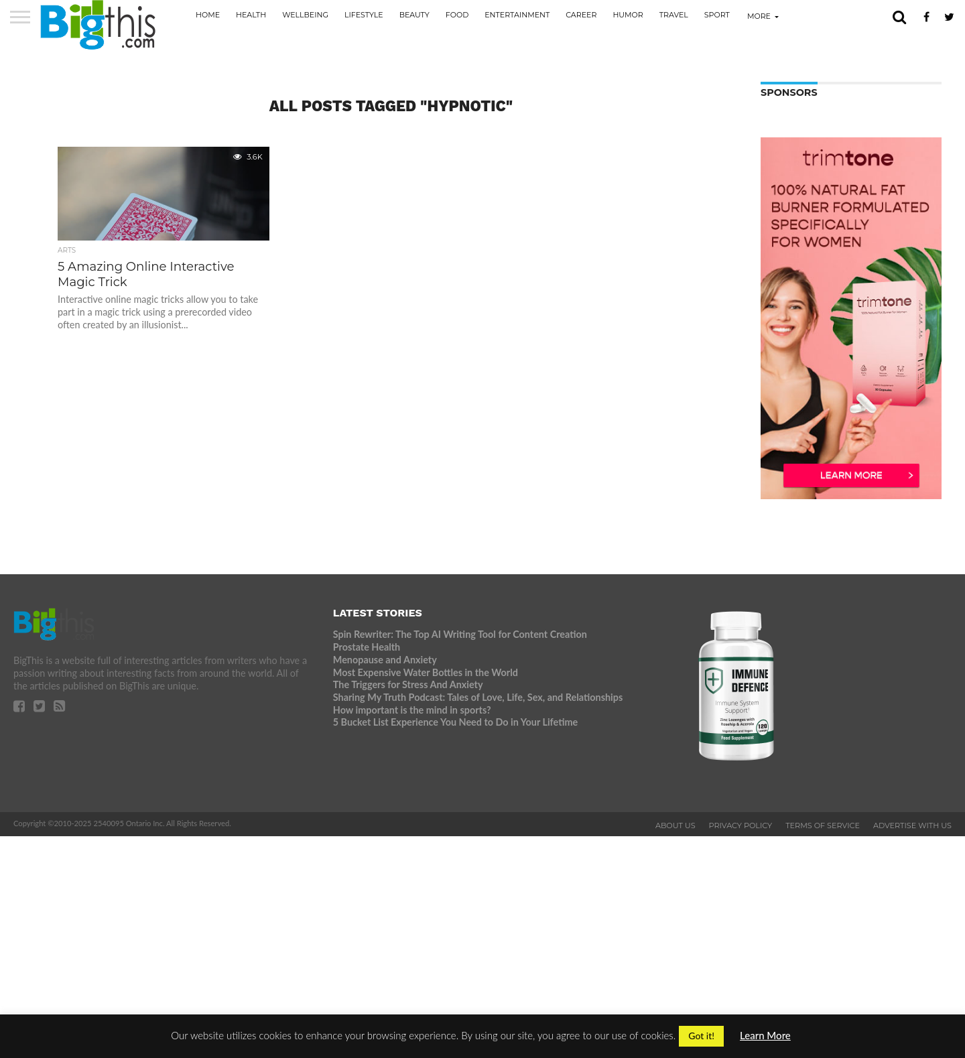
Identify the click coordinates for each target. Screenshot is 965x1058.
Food (457, 14)
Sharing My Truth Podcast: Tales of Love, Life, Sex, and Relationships (478, 697)
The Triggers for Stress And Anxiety (408, 684)
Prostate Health (366, 647)
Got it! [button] (701, 1035)
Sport (717, 14)
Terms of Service (822, 825)
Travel (673, 14)
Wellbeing (305, 14)
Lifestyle (363, 14)
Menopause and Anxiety (385, 659)
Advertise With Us (912, 825)
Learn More (765, 1035)
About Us (675, 825)
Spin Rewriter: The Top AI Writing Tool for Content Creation (460, 634)
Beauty (414, 14)
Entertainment (517, 14)
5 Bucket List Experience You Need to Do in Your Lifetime (455, 722)
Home (208, 14)
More (759, 16)
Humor (628, 14)
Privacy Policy (741, 825)
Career (581, 14)
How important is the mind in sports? (412, 710)
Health (251, 14)
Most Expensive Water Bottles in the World (425, 672)
